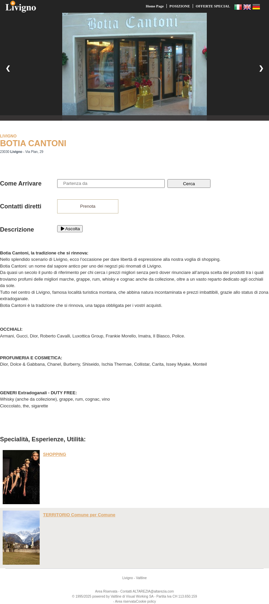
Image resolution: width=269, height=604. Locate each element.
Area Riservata (106, 591)
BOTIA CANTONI (33, 143)
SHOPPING (54, 454)
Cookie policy (146, 601)
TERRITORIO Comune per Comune (79, 514)
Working (142, 596)
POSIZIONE (179, 6)
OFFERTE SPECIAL (213, 6)
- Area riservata (124, 601)
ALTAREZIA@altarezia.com (153, 591)
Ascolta (70, 228)
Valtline (141, 578)
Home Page (154, 6)
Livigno (127, 578)
